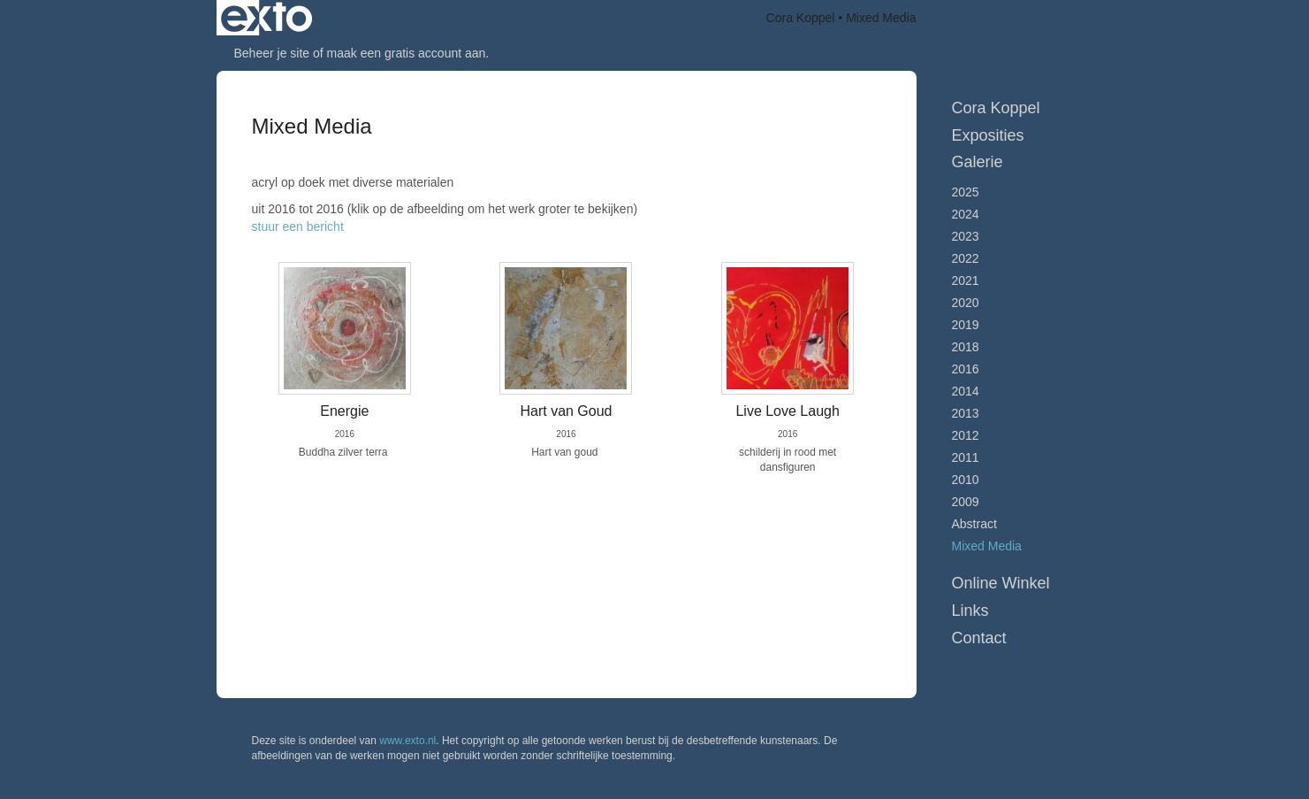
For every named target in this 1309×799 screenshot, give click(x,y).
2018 (965, 347)
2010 (965, 479)
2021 (965, 280)
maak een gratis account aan (406, 53)
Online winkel (1001, 583)
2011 (965, 457)
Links (970, 610)
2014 (965, 391)
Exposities (988, 135)
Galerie (977, 162)
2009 (965, 502)
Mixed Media (987, 546)
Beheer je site (272, 53)
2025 (965, 192)
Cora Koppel (800, 18)
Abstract (974, 524)
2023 (965, 236)
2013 (965, 413)
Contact (979, 638)
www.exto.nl (407, 740)
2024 (965, 214)
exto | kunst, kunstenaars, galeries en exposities (266, 17)
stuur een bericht (298, 226)
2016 (965, 369)
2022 (965, 258)
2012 (965, 435)
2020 (965, 303)
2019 (965, 325)
